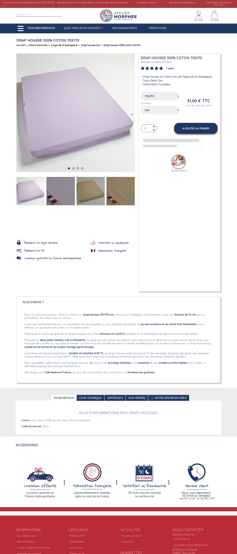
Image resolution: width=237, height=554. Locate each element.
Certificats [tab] (115, 398)
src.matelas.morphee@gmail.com (191, 545)
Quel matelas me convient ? (83, 28)
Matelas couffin (77, 536)
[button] (37, 28)
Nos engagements (124, 28)
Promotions (157, 28)
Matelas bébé (76, 542)
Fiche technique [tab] (90, 398)
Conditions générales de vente (33, 548)
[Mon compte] (199, 15)
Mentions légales (26, 542)
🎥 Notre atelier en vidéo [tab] (168, 398)
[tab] (157, 68)
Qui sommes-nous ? (27, 536)
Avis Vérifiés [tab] (136, 398)
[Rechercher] (39, 15)
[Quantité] (149, 128)
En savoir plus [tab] (64, 398)
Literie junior (76, 548)
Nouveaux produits (131, 536)
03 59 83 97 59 (182, 539)
